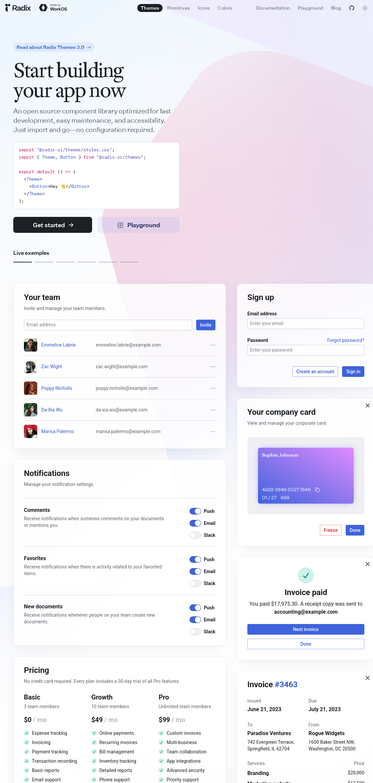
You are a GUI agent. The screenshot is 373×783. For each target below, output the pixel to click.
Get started (53, 225)
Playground (310, 8)
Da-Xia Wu (51, 409)
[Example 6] (129, 262)
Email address (262, 313)
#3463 (286, 684)
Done (355, 530)
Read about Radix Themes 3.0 (54, 47)
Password (257, 340)
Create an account (315, 371)
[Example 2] (44, 262)
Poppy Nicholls (56, 388)
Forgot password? (345, 340)
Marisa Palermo (57, 431)
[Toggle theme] (365, 8)
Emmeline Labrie (58, 345)
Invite (205, 325)
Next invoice (305, 629)
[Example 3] (65, 262)
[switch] (195, 511)
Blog (336, 8)
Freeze (331, 530)
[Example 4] (86, 262)
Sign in (353, 371)
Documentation (273, 8)
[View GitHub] (351, 8)
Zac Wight (51, 366)
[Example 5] (107, 262)
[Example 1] (22, 262)
